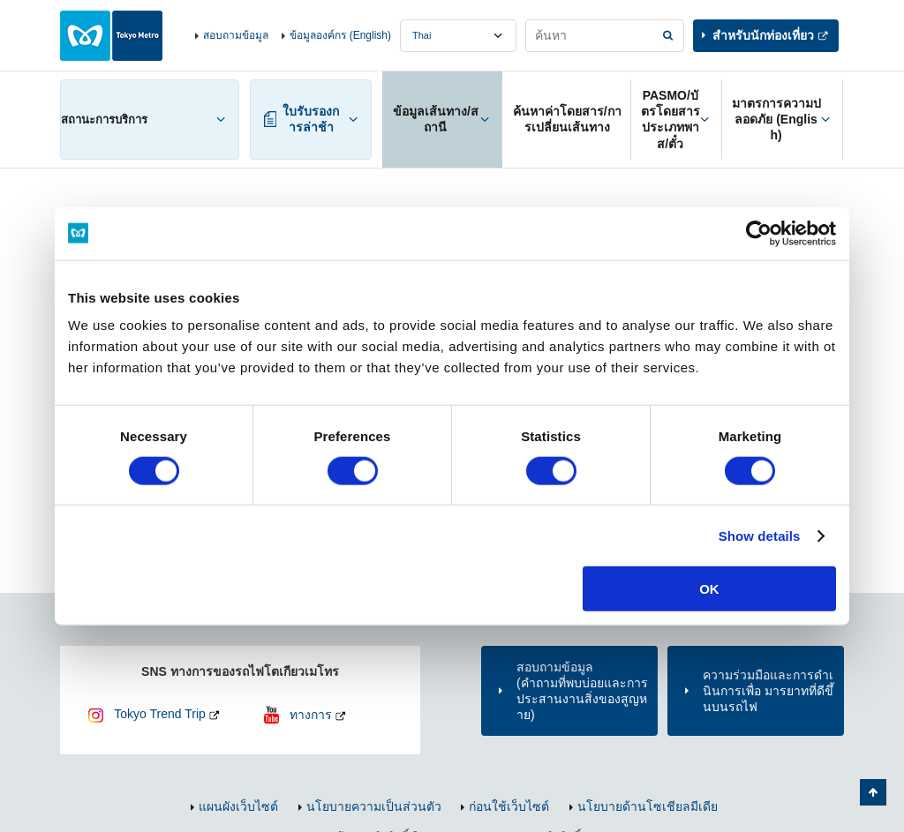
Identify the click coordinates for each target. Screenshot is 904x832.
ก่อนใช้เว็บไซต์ (509, 806)
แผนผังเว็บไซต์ (238, 806)
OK (709, 588)
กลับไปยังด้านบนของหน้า (873, 792)
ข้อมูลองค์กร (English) (340, 35)
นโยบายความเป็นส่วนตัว (373, 806)
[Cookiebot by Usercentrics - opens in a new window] (759, 233)
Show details (760, 535)
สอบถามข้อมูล (235, 35)
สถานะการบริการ (104, 119)
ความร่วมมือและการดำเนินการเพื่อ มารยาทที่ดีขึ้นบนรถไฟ (768, 691)
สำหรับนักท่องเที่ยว (763, 35)
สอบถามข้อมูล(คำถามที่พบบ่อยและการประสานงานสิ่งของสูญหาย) (582, 691)
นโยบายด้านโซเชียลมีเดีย (647, 806)
